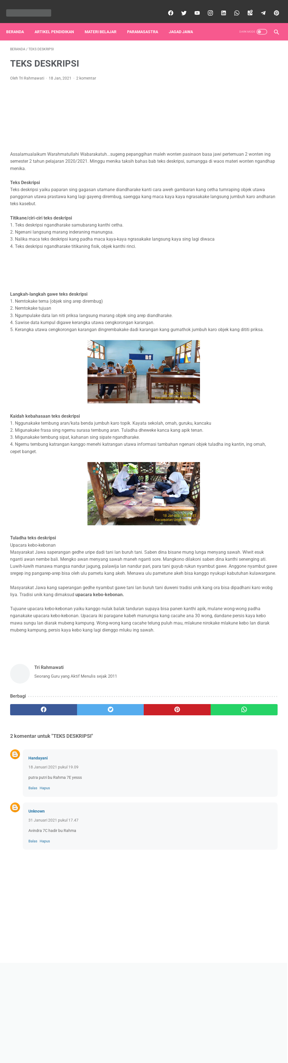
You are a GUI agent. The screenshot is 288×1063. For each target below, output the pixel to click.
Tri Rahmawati (243, 279)
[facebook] (166, 7)
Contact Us (166, 1042)
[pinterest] (272, 7)
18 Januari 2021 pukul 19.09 (53, 846)
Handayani (38, 837)
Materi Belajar (104, 22)
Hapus (45, 867)
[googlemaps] (245, 7)
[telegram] (259, 7)
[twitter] (179, 7)
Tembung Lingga (230, 474)
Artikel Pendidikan (58, 22)
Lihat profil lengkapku (243, 308)
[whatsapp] (232, 7)
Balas (32, 867)
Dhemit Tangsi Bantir (234, 376)
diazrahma (152, 1054)
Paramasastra (146, 22)
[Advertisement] (112, 95)
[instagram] (206, 7)
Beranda (19, 22)
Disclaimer (142, 1042)
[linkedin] (219, 7)
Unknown (36, 890)
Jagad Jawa (185, 22)
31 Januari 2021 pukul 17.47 (53, 899)
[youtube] (192, 7)
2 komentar (86, 72)
